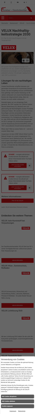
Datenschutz (21, 411)
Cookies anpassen (7, 406)
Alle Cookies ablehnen (8, 401)
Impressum (13, 411)
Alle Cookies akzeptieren (9, 396)
